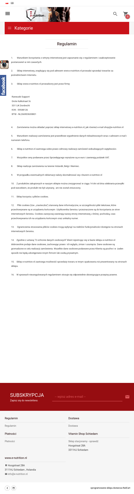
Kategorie (20, 28)
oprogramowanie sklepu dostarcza (106, 488)
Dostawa (73, 425)
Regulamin (10, 425)
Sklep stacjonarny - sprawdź (83, 441)
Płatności (10, 441)
